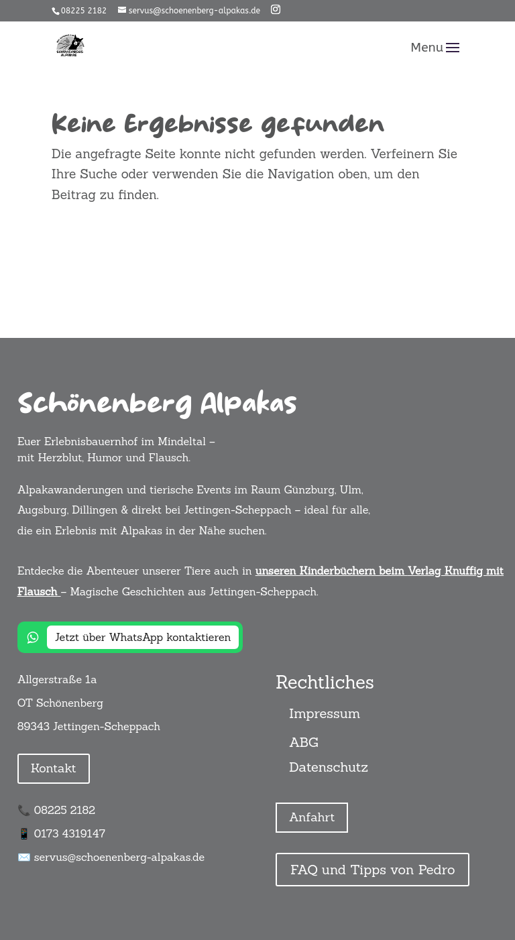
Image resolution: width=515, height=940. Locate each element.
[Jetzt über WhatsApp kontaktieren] (130, 637)
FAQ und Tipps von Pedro (372, 869)
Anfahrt (312, 817)
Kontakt (53, 768)
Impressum (324, 713)
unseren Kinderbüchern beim (329, 570)
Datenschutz (328, 766)
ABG (304, 741)
